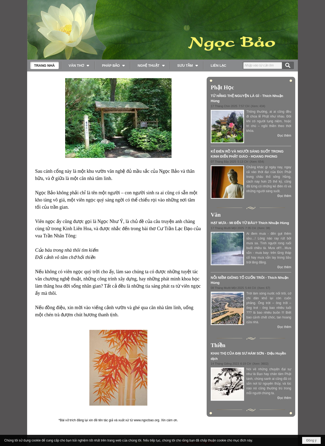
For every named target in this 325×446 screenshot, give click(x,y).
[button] (78, 65)
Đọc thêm (284, 135)
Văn (215, 215)
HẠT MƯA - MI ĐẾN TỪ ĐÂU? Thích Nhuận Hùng (250, 223)
